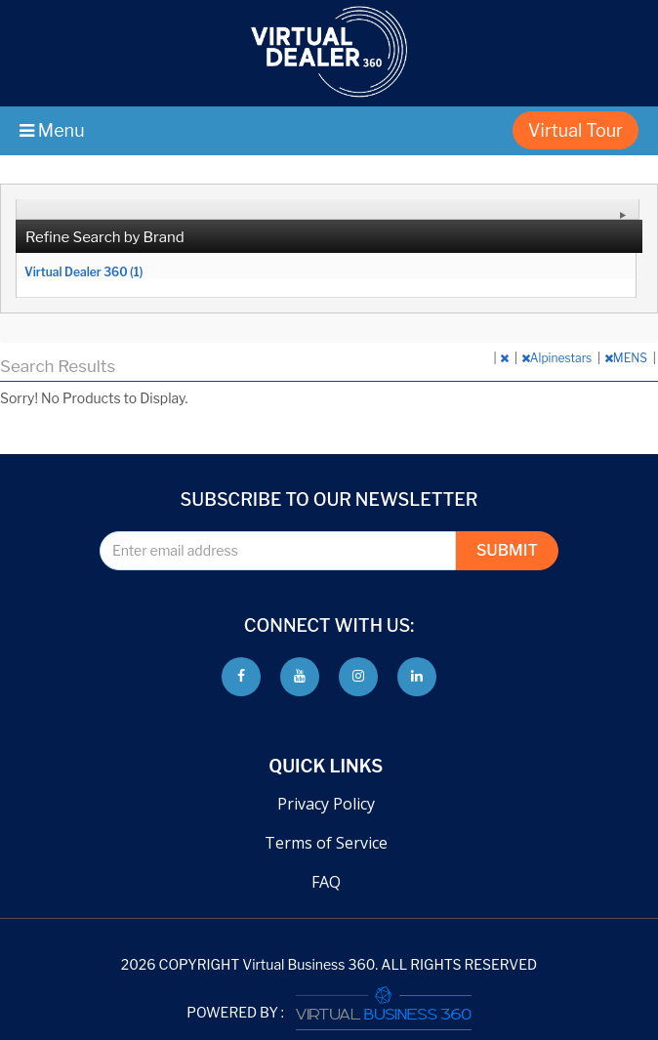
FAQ (326, 882)
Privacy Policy (326, 803)
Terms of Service (326, 842)
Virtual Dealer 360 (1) (83, 271)
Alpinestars (558, 358)
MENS (627, 358)
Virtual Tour (575, 130)
